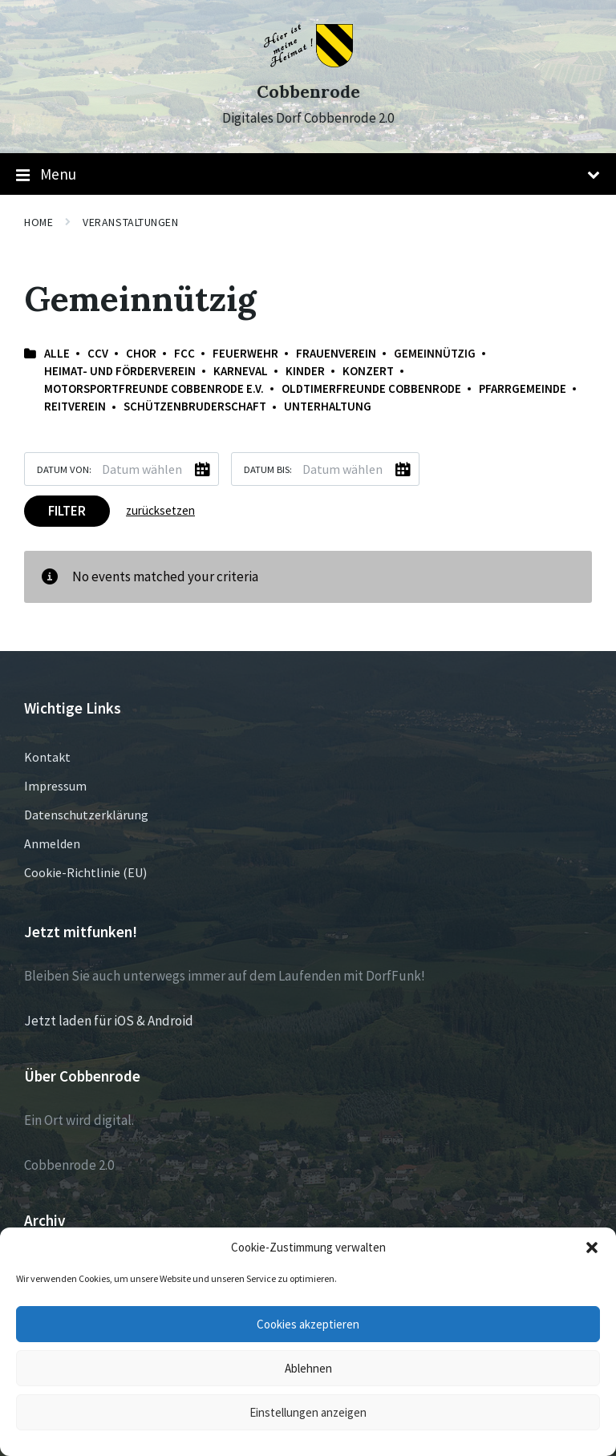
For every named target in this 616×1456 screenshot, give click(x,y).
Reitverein (75, 406)
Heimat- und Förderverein (120, 370)
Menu (308, 174)
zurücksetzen (160, 510)
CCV (97, 353)
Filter (67, 511)
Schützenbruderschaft (195, 406)
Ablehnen (308, 1368)
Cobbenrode (308, 92)
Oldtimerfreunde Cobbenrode (371, 388)
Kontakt (47, 757)
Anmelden (52, 843)
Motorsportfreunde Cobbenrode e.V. (154, 388)
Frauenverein (336, 353)
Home (38, 222)
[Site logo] (308, 62)
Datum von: (64, 469)
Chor (141, 353)
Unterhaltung (327, 406)
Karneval (240, 370)
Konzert (368, 370)
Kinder (305, 370)
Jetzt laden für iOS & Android (108, 1020)
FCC (184, 353)
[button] (592, 1248)
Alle (57, 353)
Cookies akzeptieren (308, 1324)
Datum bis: (268, 469)
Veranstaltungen (130, 222)
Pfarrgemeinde (522, 388)
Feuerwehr (245, 353)
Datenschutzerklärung (86, 815)
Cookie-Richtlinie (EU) (85, 872)
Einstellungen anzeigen (308, 1412)
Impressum (55, 786)
